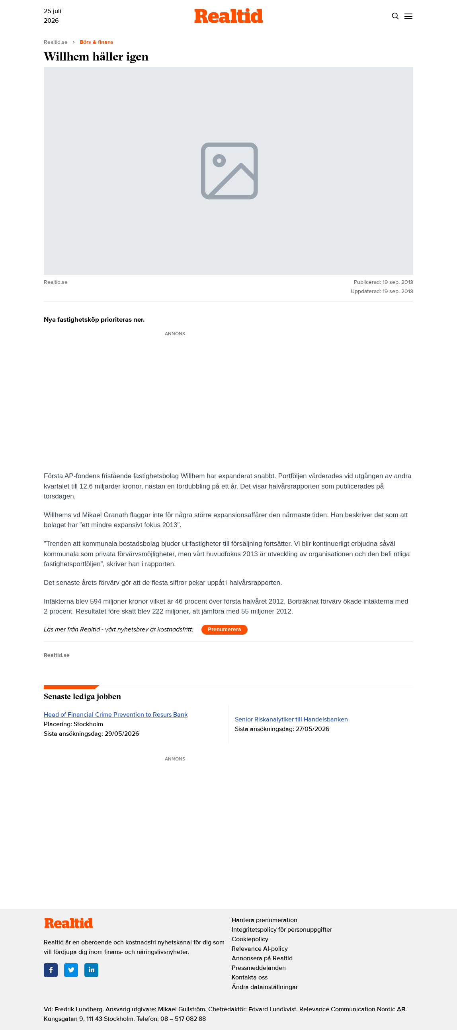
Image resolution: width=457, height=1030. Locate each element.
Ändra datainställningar (265, 987)
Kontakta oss (250, 977)
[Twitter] (71, 970)
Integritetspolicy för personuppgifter (282, 930)
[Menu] (408, 16)
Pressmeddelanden (259, 968)
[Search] (395, 16)
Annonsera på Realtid (262, 958)
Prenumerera (224, 629)
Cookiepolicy (250, 939)
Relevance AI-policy (260, 949)
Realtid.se (56, 42)
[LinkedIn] (91, 970)
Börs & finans (96, 42)
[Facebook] (51, 970)
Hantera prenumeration (264, 920)
